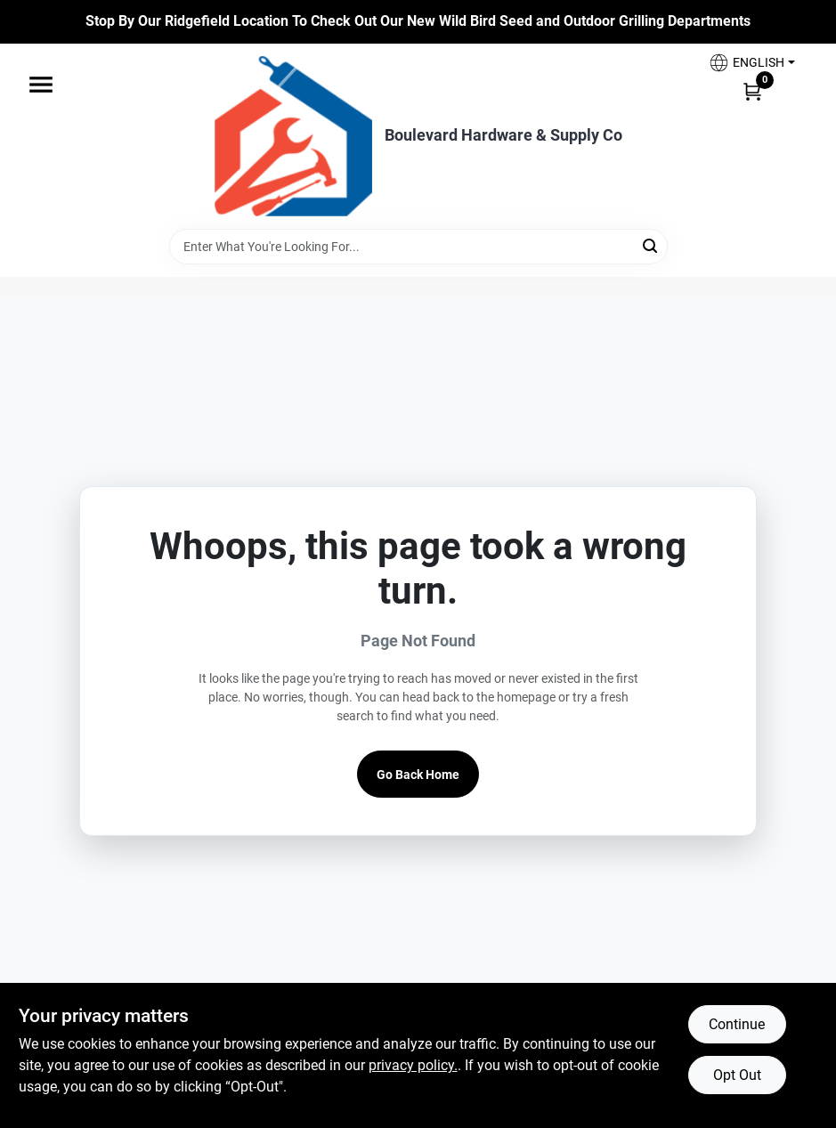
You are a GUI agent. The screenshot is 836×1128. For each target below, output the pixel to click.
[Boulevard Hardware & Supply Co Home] (293, 136)
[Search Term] (418, 246)
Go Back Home (418, 774)
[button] (751, 63)
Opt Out (737, 1075)
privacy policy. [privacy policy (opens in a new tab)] (413, 1065)
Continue (737, 1024)
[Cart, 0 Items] (752, 91)
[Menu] (41, 84)
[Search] (651, 245)
